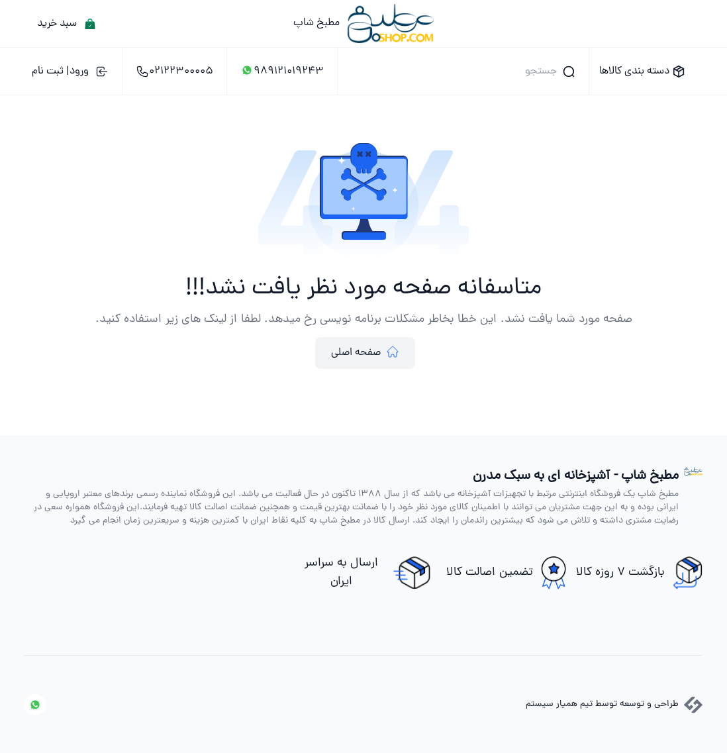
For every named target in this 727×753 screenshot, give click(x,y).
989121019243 (282, 71)
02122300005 (174, 71)
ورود (70, 71)
